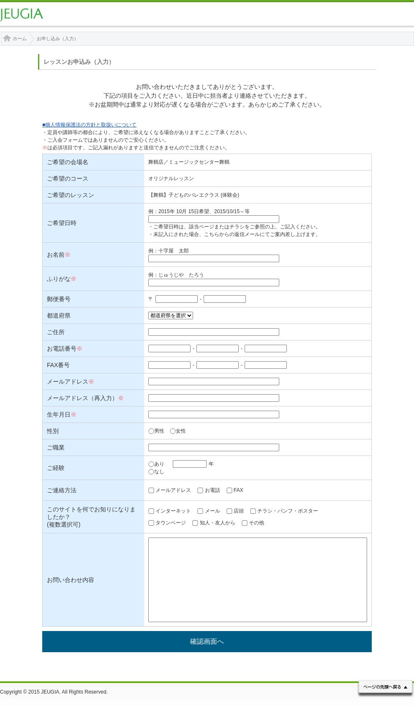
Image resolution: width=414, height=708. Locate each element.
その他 (256, 523)
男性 (156, 431)
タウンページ (170, 523)
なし (156, 472)
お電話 (212, 490)
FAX (238, 490)
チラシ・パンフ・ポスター (287, 511)
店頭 (239, 511)
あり (156, 464)
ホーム (20, 38)
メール (212, 511)
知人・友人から (217, 523)
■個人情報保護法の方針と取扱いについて (89, 125)
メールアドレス (173, 490)
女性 (178, 431)
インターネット (173, 511)
